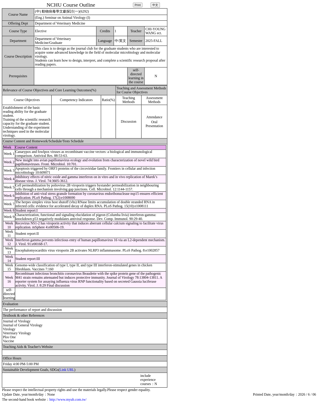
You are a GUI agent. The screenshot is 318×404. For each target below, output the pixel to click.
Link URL (67, 370)
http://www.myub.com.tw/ (68, 399)
